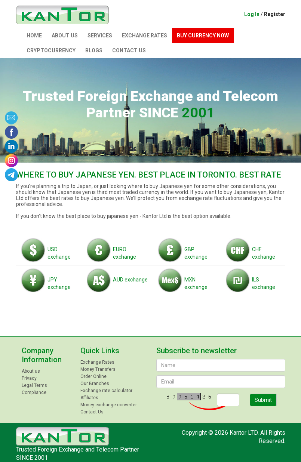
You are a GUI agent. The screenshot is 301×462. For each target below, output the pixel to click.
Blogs (93, 50)
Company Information (42, 355)
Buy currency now (203, 35)
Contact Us (129, 50)
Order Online (93, 376)
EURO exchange (111, 249)
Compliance (34, 392)
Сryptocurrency (51, 50)
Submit (263, 400)
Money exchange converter (108, 404)
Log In (251, 14)
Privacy (29, 378)
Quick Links (99, 350)
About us (65, 35)
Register (274, 14)
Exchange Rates (144, 35)
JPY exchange (46, 279)
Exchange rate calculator (106, 390)
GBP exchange (183, 249)
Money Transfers (98, 369)
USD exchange (46, 249)
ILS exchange (250, 279)
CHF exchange (250, 249)
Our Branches (94, 383)
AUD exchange (117, 275)
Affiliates (89, 397)
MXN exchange (183, 279)
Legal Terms (34, 385)
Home (34, 35)
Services (99, 35)
